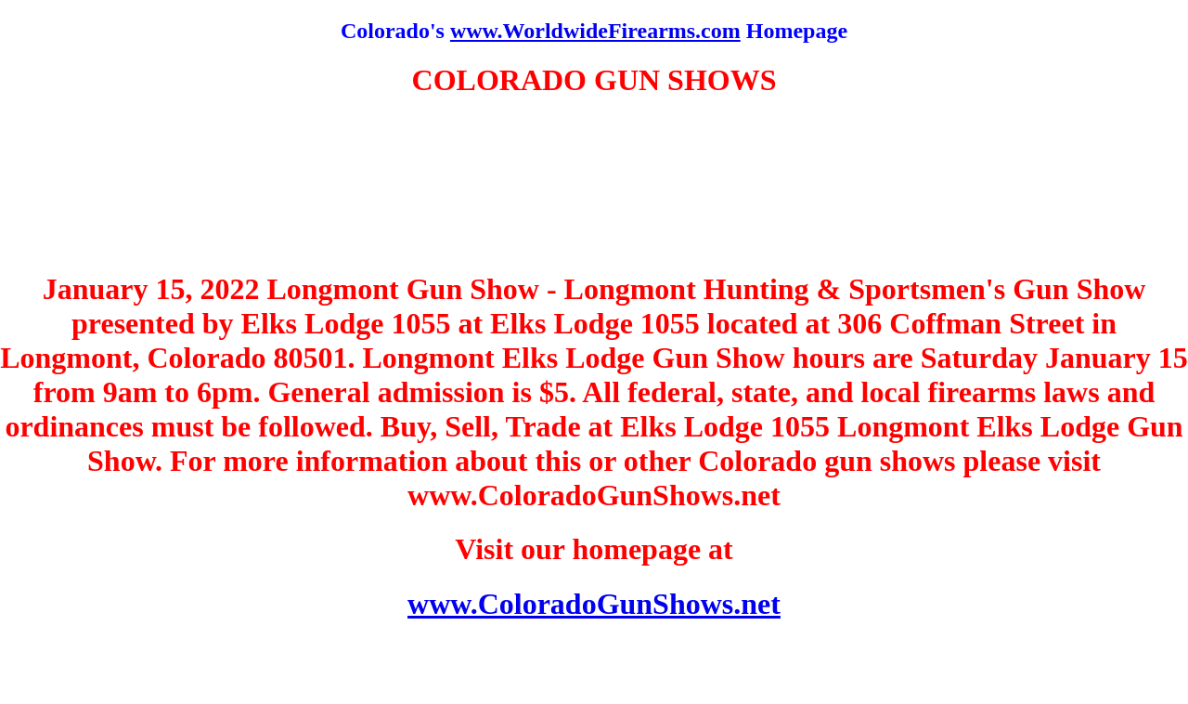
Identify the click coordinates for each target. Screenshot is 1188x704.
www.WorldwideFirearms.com (595, 31)
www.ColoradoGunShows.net (594, 603)
